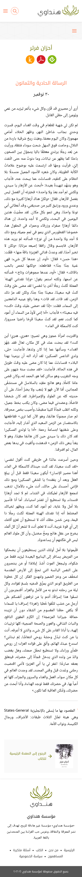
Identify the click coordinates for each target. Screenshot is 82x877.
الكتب (39, 850)
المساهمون (55, 856)
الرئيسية (69, 850)
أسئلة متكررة (21, 850)
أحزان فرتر (41, 48)
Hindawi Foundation (41, 797)
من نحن (53, 850)
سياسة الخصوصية (30, 856)
